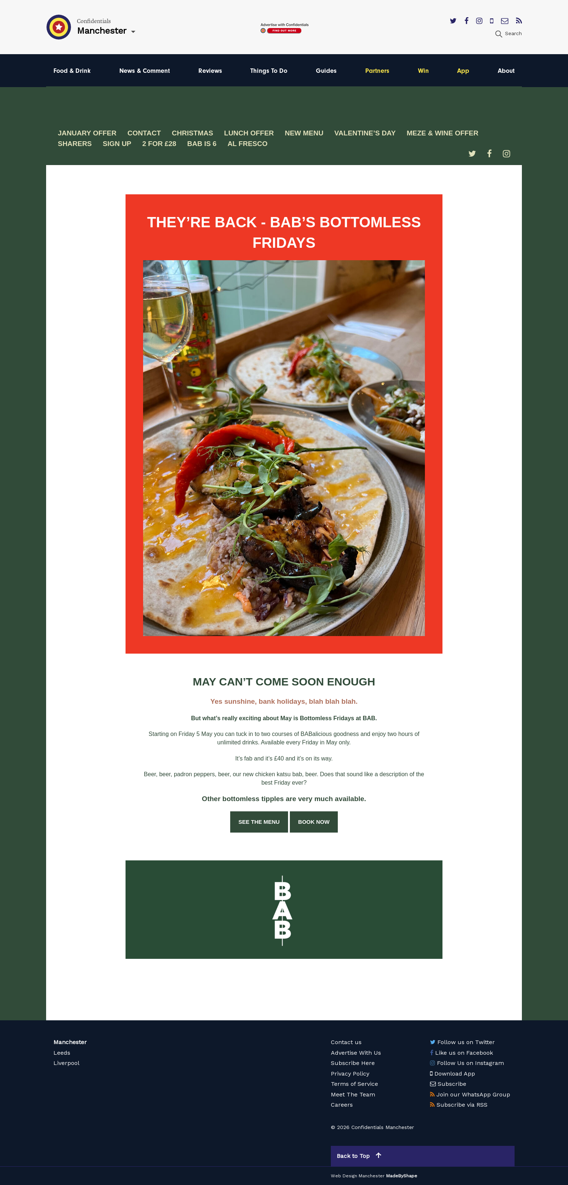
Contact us (346, 1042)
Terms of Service (354, 1083)
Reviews (210, 70)
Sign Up (117, 143)
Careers (342, 1104)
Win (423, 70)
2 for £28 (159, 143)
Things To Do (268, 70)
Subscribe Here (353, 1062)
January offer (87, 133)
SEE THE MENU (259, 822)
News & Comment (144, 70)
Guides (326, 70)
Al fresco (248, 143)
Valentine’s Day (365, 133)
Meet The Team (353, 1094)
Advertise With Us (356, 1052)
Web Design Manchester (358, 1175)
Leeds (61, 1052)
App (463, 70)
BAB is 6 (202, 143)
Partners (377, 70)
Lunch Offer (249, 133)
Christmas (192, 133)
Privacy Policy (350, 1073)
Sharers (75, 143)
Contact (144, 133)
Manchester (70, 1042)
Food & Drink (72, 70)
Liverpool (66, 1062)
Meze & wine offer (443, 133)
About (506, 70)
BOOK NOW (314, 822)
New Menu (304, 133)
